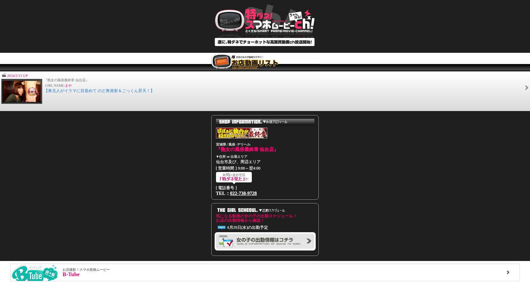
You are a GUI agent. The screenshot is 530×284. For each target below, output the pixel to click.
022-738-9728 (243, 193)
